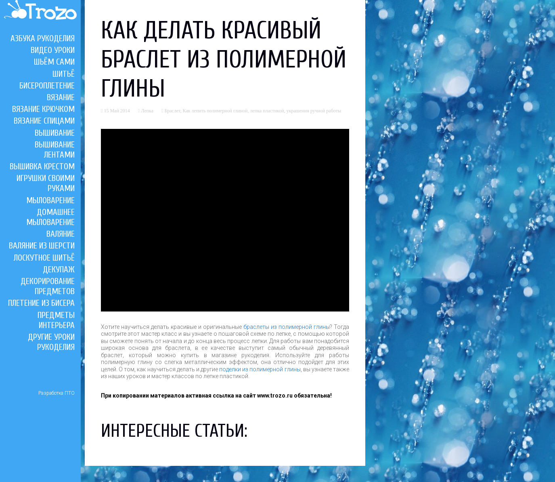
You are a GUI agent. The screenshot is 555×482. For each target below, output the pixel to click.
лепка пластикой (267, 111)
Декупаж (59, 269)
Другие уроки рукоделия (51, 342)
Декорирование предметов (48, 286)
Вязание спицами (44, 121)
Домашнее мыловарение (50, 217)
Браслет (172, 111)
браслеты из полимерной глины (286, 327)
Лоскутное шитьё (44, 258)
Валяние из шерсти (42, 245)
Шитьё (63, 74)
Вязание (61, 97)
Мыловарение (50, 200)
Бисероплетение (47, 86)
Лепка (147, 111)
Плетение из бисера (41, 303)
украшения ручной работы (314, 111)
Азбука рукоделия (42, 38)
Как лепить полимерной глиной (215, 111)
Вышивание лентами (55, 150)
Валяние (60, 234)
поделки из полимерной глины (259, 369)
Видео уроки (53, 50)
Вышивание (55, 133)
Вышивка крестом (42, 166)
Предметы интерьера (56, 320)
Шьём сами (54, 62)
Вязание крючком (43, 109)
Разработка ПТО (56, 393)
